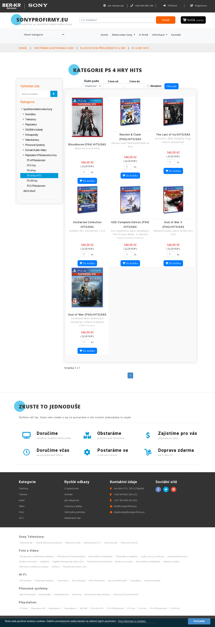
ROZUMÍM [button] (199, 621)
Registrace (198, 5)
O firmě (143, 34)
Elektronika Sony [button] (122, 34)
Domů (105, 34)
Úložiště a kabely (34, 129)
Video (22, 506)
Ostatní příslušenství (177, 556)
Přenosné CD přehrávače (125, 594)
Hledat (166, 20)
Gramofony (62, 580)
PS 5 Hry (31, 165)
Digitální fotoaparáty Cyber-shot (68, 561)
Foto (21, 512)
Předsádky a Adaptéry (127, 556)
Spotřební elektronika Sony (54, 48)
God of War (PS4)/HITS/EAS (87, 314)
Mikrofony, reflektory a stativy (34, 566)
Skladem (155, 86)
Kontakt (176, 34)
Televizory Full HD (128, 542)
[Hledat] (117, 20)
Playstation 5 (54, 608)
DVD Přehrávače (97, 580)
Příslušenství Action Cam (74, 566)
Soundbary (135, 580)
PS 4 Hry (31, 170)
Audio (22, 500)
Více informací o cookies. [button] (132, 621)
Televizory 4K (26, 542)
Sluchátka (30, 114)
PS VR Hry (32, 180)
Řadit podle (91, 81)
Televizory (30, 119)
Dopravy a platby (73, 506)
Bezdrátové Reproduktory (97, 594)
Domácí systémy (152, 580)
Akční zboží (29, 191)
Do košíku (87, 181)
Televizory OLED (73, 542)
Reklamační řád (72, 517)
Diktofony (77, 594)
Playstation (31, 124)
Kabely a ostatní (171, 561)
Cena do (134, 81)
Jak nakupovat (113, 5)
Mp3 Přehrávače (27, 594)
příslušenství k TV (92, 542)
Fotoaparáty (31, 134)
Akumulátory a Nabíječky (101, 556)
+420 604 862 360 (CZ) (123, 494)
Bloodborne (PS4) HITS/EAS (87, 144)
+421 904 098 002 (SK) (123, 500)
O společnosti (71, 488)
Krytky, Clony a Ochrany (152, 556)
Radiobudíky (45, 594)
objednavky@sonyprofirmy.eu (127, 512)
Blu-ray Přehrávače (117, 580)
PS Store (24, 608)
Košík (193, 20)
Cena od (113, 81)
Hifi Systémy (25, 580)
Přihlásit (170, 5)
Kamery (55, 566)
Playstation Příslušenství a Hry (103, 48)
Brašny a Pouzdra (28, 561)
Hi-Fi (21, 517)
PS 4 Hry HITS (140, 48)
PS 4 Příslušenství (36, 160)
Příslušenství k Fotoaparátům (71, 556)
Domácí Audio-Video (35, 150)
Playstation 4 (70, 608)
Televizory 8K (110, 542)
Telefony (23, 488)
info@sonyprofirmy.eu (123, 506)
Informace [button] (158, 34)
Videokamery (32, 140)
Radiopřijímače (61, 594)
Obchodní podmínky (74, 512)
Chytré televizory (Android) (49, 542)
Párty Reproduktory (44, 580)
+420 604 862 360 (141, 5)
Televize (23, 494)
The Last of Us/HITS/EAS (173, 134)
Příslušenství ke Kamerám (99, 561)
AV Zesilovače (78, 580)
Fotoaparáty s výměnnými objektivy (37, 556)
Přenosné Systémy (35, 145)
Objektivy (44, 561)
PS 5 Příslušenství (36, 186)
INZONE (83, 608)
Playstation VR (38, 608)
